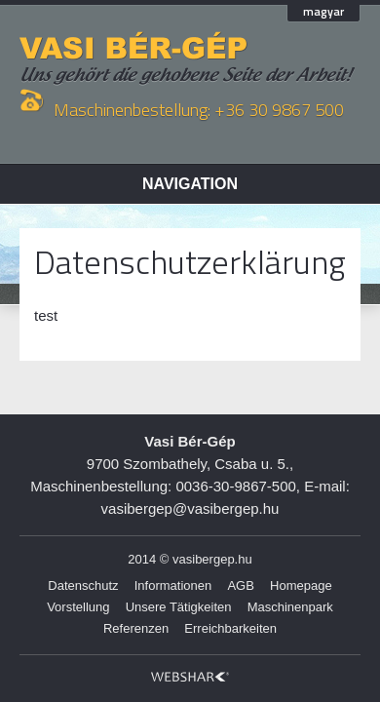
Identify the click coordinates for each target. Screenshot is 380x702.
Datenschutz (83, 585)
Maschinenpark (290, 607)
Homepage (301, 585)
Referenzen (136, 628)
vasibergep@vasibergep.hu (190, 508)
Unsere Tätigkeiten (179, 607)
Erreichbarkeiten (230, 628)
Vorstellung (78, 607)
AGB (240, 585)
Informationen (173, 585)
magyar (323, 12)
